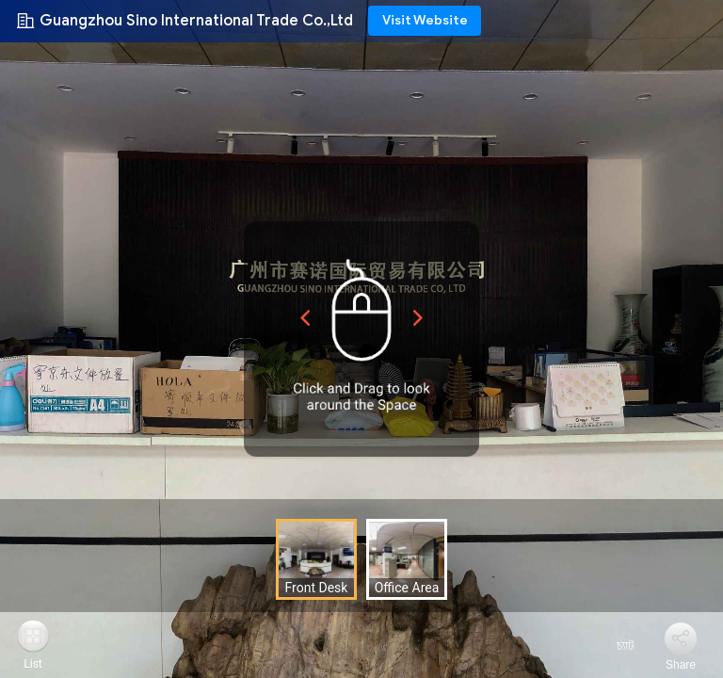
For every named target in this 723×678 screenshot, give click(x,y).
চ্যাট (614, 646)
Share (681, 664)
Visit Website (425, 20)
